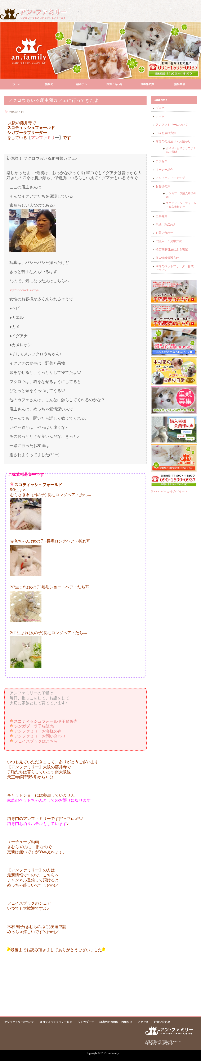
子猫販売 (45, 721)
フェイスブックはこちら (36, 741)
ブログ (160, 108)
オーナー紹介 (164, 169)
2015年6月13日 (17, 112)
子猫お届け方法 (166, 133)
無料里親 (179, 84)
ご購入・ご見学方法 (169, 241)
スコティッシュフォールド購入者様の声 (181, 205)
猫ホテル (81, 84)
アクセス (161, 161)
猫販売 (49, 84)
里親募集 (161, 216)
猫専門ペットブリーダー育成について (175, 268)
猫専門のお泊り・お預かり (173, 141)
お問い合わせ (114, 84)
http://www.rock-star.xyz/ (24, 290)
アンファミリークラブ (170, 178)
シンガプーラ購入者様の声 (181, 195)
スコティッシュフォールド (56, 1022)
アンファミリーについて (172, 124)
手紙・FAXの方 (166, 224)
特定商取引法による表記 (172, 249)
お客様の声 (147, 84)
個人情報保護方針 (167, 257)
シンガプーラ (86, 1022)
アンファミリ (43, 137)
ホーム (16, 84)
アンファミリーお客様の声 (38, 731)
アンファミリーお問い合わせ (40, 736)
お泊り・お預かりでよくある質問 (181, 150)
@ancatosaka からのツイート (169, 491)
